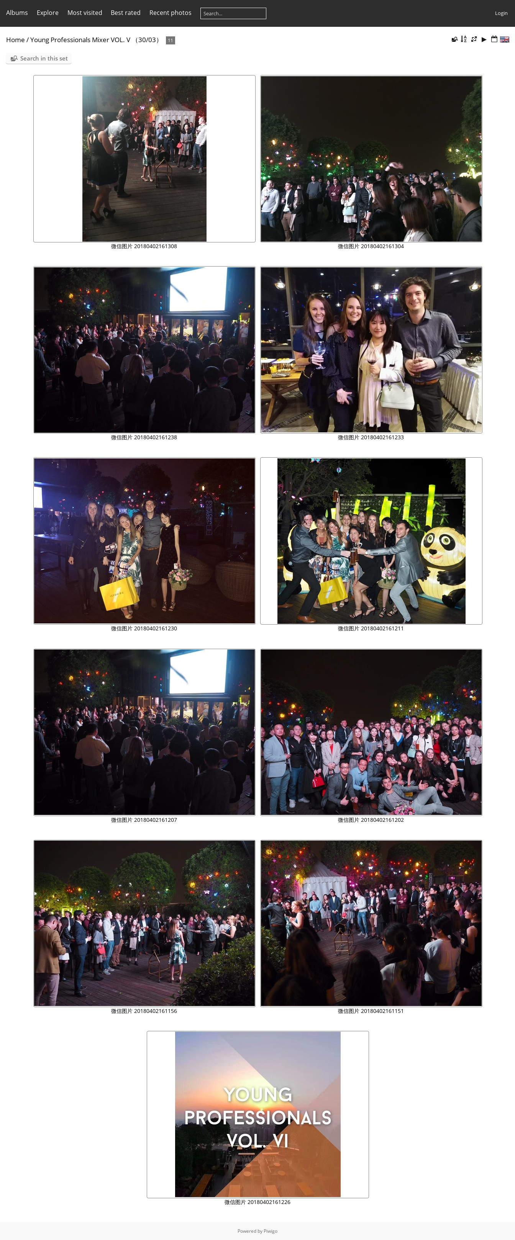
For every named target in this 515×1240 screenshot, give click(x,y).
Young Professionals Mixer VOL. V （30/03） (96, 39)
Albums (17, 12)
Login (501, 13)
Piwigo (270, 1231)
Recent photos (170, 12)
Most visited (84, 12)
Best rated (126, 12)
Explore (48, 12)
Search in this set (44, 58)
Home (15, 39)
